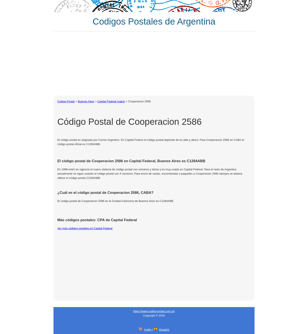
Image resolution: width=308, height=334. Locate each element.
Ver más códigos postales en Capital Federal (85, 228)
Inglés (148, 329)
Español (164, 329)
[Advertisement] (154, 63)
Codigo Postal (66, 101)
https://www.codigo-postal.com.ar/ (154, 311)
